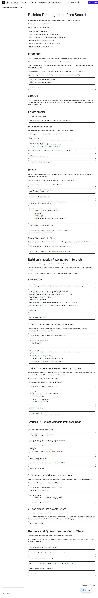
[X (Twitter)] (9, 593)
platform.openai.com (70, 100)
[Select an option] (84, 2)
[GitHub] (4, 593)
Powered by (89, 585)
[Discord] (7, 593)
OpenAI (40, 100)
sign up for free (67, 58)
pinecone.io (40, 58)
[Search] (73, 2)
